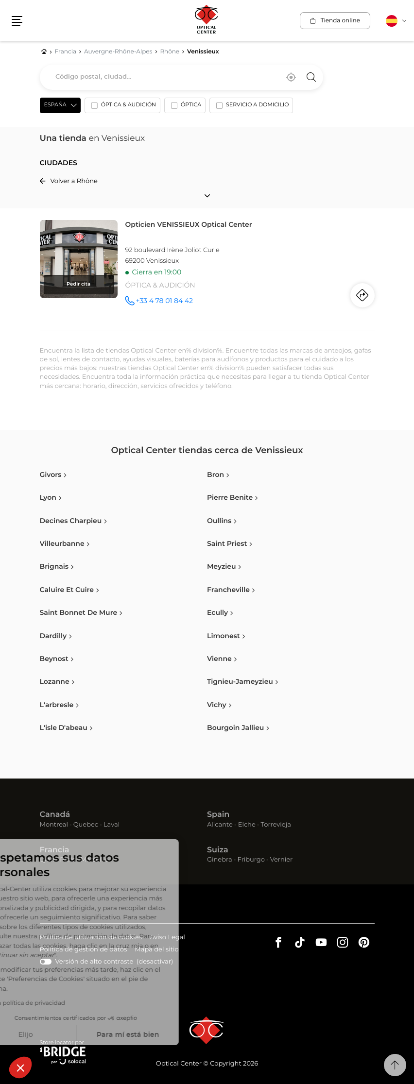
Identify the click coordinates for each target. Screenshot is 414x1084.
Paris (67, 859)
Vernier (281, 859)
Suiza (217, 850)
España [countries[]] (55, 105)
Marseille (95, 859)
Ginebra (219, 859)
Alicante (220, 825)
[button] (20, 1067)
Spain (218, 815)
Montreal (54, 825)
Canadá (55, 815)
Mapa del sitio (156, 950)
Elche (247, 825)
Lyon (47, 859)
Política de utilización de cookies (91, 938)
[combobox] (181, 77)
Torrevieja (276, 825)
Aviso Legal (167, 938)
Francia (54, 850)
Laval (112, 825)
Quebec (85, 825)
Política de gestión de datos (83, 950)
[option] (122, 107)
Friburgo (251, 859)
